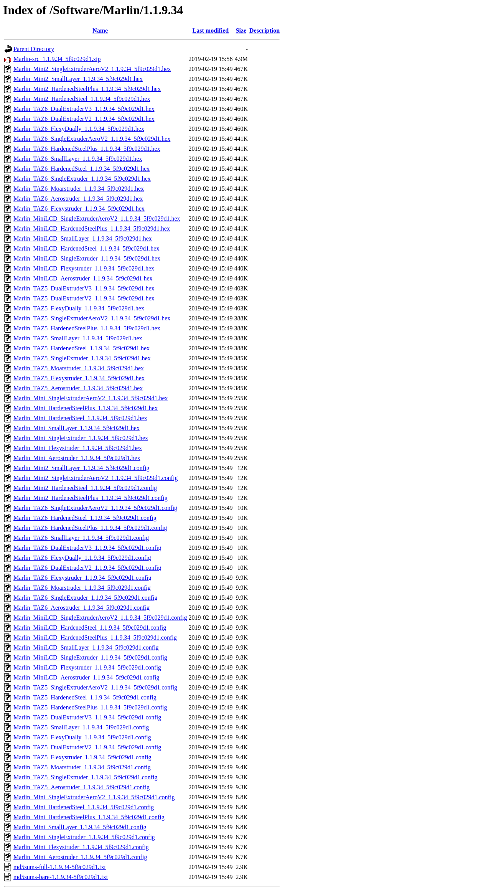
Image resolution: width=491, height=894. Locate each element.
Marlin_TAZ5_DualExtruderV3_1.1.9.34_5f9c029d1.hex (84, 288)
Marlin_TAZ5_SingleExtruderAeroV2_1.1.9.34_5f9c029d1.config (95, 687)
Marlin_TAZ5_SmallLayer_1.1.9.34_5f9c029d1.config (81, 727)
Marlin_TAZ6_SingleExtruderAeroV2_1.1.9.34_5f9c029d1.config (95, 508)
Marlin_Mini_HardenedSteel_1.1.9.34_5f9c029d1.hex (80, 418)
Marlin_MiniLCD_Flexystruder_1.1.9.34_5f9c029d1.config (87, 667)
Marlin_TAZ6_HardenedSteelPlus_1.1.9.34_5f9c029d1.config (90, 528)
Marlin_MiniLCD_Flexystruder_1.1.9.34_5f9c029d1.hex (83, 268)
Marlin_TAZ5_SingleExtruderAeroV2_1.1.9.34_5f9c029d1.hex (91, 318)
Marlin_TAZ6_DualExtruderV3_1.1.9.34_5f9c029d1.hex (84, 109)
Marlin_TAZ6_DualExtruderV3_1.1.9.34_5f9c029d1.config (87, 547)
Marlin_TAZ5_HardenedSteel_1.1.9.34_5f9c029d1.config (85, 697)
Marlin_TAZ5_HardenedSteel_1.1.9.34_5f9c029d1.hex (81, 348)
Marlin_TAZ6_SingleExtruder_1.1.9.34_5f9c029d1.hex (82, 178)
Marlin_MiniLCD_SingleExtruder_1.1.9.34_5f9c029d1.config (90, 657)
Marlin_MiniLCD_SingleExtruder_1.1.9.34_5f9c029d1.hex (86, 258)
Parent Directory (33, 49)
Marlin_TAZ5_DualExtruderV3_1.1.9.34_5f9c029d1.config (87, 717)
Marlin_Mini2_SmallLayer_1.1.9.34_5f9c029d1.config (81, 468)
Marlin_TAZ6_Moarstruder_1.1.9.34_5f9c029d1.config (82, 587)
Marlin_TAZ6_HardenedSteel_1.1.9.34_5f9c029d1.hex (81, 168)
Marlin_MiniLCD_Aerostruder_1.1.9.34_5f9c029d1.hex (83, 278)
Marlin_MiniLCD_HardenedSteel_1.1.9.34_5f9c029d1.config (89, 627)
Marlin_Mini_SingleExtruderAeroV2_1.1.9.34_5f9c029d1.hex (90, 398)
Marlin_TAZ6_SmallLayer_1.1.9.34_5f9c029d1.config (81, 537)
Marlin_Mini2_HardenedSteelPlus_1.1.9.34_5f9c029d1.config (90, 498)
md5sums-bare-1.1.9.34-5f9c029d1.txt (60, 877)
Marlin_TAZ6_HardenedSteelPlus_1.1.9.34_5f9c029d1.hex (86, 148)
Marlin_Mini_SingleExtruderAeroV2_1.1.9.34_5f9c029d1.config (94, 797)
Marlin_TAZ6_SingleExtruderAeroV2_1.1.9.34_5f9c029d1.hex (91, 138)
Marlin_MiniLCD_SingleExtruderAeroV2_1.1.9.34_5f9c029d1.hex (96, 218)
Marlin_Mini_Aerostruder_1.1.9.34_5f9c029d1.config (80, 857)
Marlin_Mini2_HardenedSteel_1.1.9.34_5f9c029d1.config (85, 488)
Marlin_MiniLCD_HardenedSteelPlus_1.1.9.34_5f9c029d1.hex (91, 228)
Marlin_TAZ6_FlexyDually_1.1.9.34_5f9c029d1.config (82, 557)
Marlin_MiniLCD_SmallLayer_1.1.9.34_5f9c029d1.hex (82, 238)
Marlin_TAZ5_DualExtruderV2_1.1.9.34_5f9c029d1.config (87, 747)
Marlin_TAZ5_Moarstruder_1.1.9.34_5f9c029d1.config (82, 767)
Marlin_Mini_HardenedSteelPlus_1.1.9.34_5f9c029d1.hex (85, 408)
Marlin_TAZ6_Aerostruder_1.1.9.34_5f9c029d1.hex (78, 198)
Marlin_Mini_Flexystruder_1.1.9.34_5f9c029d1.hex (77, 448)
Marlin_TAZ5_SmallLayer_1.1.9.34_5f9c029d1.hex (77, 338)
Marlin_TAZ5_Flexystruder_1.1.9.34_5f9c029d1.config (82, 757)
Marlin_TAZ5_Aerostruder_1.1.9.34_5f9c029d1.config (81, 787)
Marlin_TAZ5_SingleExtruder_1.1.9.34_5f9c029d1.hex (82, 358)
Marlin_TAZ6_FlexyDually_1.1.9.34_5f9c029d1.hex (78, 128)
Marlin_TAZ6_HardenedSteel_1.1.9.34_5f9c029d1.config (85, 518)
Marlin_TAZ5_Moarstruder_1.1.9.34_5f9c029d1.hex (78, 368)
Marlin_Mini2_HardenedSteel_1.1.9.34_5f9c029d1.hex (81, 99)
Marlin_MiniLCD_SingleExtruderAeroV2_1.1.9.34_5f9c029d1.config (100, 617)
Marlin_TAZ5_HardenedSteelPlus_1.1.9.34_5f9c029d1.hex (86, 328)
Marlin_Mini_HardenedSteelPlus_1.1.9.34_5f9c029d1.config (89, 817)
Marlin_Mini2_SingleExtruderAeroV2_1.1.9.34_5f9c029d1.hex (92, 69)
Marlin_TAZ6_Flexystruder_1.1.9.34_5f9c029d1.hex (79, 208)
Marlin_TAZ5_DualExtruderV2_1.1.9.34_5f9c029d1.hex (84, 298)
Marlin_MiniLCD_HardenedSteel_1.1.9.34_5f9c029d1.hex (86, 248)
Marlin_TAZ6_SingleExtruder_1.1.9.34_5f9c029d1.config (85, 597)
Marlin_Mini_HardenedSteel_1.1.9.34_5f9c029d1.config (83, 807)
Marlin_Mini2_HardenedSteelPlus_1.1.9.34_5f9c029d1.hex (87, 89)
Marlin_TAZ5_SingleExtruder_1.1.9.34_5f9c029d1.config (85, 777)
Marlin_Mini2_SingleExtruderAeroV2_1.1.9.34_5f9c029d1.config (95, 478)
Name (100, 30)
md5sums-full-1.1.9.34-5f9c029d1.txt (59, 867)
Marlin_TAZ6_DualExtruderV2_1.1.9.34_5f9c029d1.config (87, 567)
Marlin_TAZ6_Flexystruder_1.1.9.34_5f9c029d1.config (82, 577)
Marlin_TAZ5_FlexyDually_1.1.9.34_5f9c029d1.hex (78, 308)
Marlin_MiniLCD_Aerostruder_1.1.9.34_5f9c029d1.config (86, 677)
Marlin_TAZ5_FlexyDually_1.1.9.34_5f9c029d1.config (82, 737)
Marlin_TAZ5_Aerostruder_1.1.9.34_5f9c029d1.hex (78, 388)
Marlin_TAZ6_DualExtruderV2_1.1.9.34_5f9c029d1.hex (84, 118)
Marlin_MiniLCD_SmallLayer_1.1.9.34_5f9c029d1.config (86, 647)
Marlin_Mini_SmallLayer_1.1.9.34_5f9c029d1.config (80, 827)
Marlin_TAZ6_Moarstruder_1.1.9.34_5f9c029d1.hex (78, 188)
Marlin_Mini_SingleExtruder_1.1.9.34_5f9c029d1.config (84, 837)
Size (241, 30)
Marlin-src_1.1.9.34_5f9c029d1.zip (57, 59)
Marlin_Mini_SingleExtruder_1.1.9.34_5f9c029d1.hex (80, 438)
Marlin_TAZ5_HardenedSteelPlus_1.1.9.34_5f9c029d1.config (90, 707)
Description (264, 30)
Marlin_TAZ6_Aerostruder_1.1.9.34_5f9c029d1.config (81, 607)
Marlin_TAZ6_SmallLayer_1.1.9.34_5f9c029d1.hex (77, 158)
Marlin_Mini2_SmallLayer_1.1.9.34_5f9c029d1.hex (78, 79)
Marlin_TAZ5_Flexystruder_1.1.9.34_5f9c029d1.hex (79, 378)
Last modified (211, 30)
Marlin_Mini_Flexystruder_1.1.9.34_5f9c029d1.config (81, 847)
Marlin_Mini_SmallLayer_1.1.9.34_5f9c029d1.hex (76, 428)
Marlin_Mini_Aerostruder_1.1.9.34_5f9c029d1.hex (76, 458)
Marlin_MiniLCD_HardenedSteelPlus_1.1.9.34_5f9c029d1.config (95, 637)
